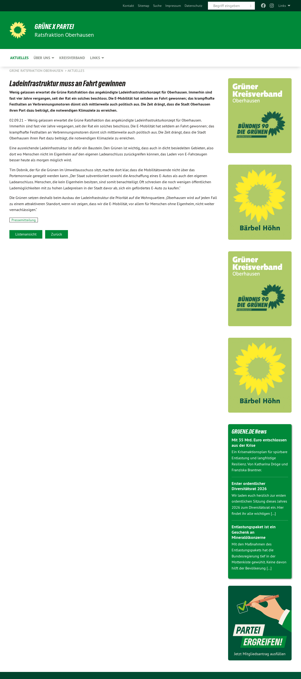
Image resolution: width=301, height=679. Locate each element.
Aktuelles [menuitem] (19, 57)
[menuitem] (128, 5)
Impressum (173, 6)
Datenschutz (193, 6)
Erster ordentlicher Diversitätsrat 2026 (249, 486)
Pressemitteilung (24, 220)
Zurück (56, 234)
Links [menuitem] (282, 6)
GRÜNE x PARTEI (56, 26)
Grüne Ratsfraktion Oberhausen (36, 71)
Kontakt (128, 6)
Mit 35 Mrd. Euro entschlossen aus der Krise (259, 442)
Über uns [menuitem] (42, 57)
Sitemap (143, 6)
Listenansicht (25, 234)
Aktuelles (75, 71)
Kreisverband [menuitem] (72, 57)
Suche (157, 6)
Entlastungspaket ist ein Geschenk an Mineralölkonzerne (254, 532)
